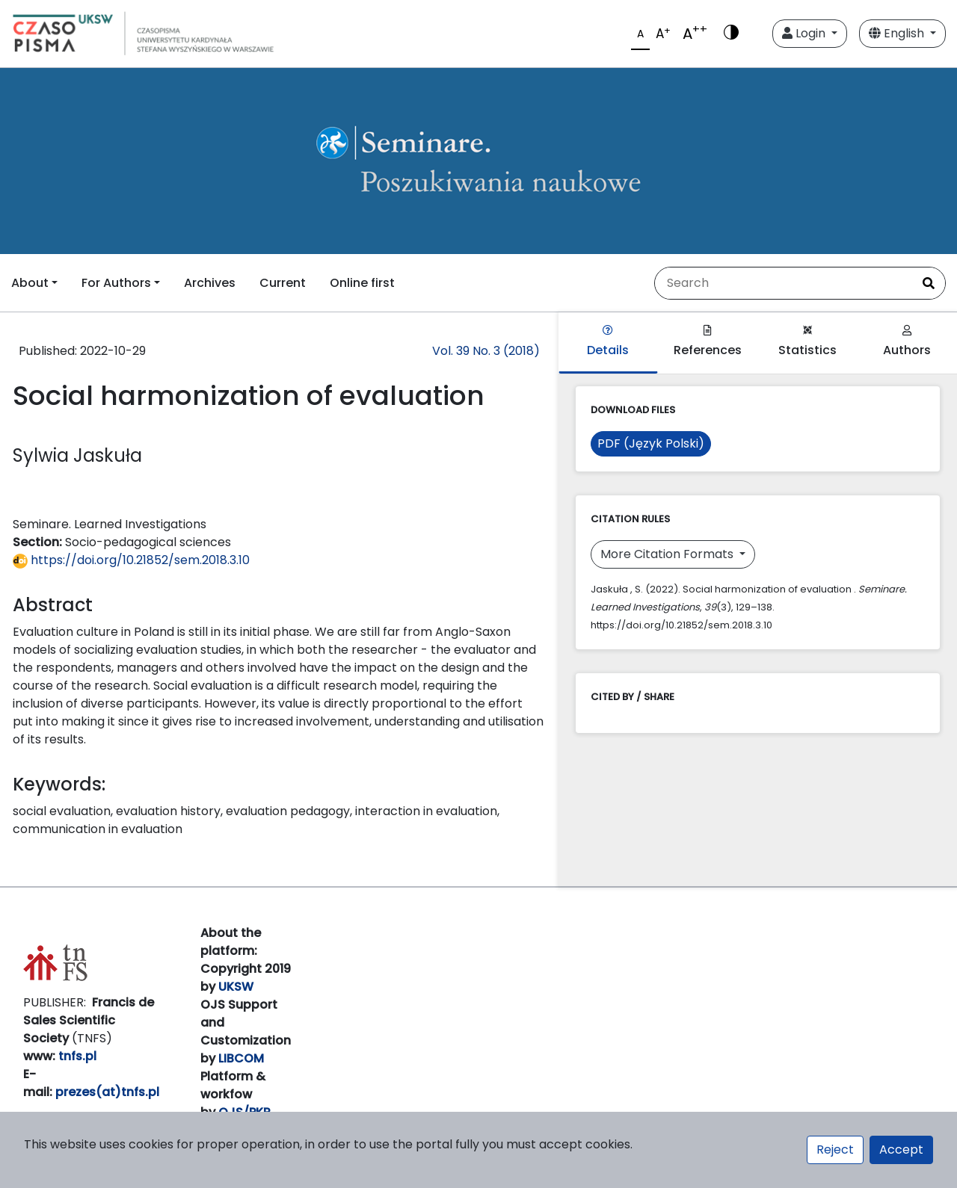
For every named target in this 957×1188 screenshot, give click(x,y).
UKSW (235, 986)
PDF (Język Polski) (650, 443)
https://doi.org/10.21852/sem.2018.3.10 (131, 560)
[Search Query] (783, 283)
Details (608, 342)
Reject (835, 1149)
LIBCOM (241, 1058)
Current (282, 282)
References (708, 342)
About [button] (30, 282)
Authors (907, 342)
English (898, 33)
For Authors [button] (116, 282)
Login (805, 33)
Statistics (807, 342)
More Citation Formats (668, 554)
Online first (362, 282)
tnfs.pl (77, 1056)
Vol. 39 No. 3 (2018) (486, 350)
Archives (210, 282)
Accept (901, 1149)
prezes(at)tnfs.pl (107, 1092)
